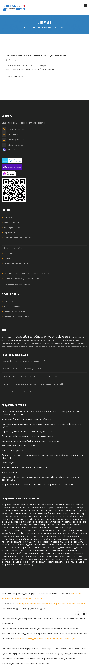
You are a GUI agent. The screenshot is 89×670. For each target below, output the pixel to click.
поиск (82, 343)
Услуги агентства (10, 472)
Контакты (8, 217)
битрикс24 (76, 340)
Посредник (31, 346)
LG (51, 340)
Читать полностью (14, 76)
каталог (27, 343)
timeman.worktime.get (68, 516)
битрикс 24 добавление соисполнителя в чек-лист (44, 527)
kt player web (38, 522)
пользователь (41, 60)
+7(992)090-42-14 (16, 129)
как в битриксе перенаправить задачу (44, 505)
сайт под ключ (22, 346)
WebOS (24, 340)
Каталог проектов (11, 222)
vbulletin (16, 346)
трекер (28, 60)
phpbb (13, 60)
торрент (22, 60)
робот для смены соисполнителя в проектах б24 (40, 553)
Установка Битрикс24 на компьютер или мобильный (27, 419)
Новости (7, 243)
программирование (59, 340)
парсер (66, 337)
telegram (4, 346)
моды (52, 343)
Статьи (7, 258)
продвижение (77, 337)
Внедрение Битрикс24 (12, 450)
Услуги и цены (8, 463)
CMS (69, 346)
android (43, 346)
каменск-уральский (50, 346)
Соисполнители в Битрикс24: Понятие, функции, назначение (30, 441)
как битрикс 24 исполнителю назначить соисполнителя (48, 556)
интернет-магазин (33, 340)
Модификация (38, 346)
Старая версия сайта (13, 248)
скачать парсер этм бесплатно (60, 522)
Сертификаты (9, 233)
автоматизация (10, 346)
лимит (34, 60)
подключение (64, 346)
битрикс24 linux (55, 513)
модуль (42, 340)
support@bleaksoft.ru (17, 140)
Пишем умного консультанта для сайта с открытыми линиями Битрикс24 (32, 384)
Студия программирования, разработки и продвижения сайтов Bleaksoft (50, 604)
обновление (42, 336)
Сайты (65, 343)
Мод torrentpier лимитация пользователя (46, 55)
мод (17, 60)
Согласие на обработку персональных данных (23, 279)
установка (57, 346)
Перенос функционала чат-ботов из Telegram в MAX (24, 361)
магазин (69, 340)
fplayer (73, 343)
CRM (27, 346)
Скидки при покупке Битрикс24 (17, 263)
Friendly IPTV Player (12, 307)
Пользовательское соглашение (17, 284)
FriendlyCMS (9, 301)
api (80, 346)
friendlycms (4, 337)
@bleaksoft (13, 134)
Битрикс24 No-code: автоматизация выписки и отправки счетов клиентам (37, 484)
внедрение (84, 346)
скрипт (32, 343)
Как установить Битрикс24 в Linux (18, 446)
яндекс (42, 343)
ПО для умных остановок (14, 312)
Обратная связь (15, 145)
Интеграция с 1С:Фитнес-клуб (16, 317)
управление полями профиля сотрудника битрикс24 (50, 510)
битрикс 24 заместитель (13, 505)
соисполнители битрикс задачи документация (38, 519)
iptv (69, 343)
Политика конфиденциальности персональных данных (26, 274)
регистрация (20, 343)
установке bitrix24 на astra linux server (39, 516)
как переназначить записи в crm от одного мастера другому (54, 559)
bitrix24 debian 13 (25, 565)
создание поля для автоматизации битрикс (47, 530)
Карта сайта (9, 253)
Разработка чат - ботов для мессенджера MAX (21, 369)
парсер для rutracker (72, 505)
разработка (24, 336)
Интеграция (6, 343)
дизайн (13, 343)
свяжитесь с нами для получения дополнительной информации (45, 639)
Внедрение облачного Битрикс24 (18, 238)
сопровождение (75, 346)
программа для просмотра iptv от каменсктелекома (44, 542)
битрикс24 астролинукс (27, 539)
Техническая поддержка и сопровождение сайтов (26, 467)
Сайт (11, 336)
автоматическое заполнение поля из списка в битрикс (28, 507)
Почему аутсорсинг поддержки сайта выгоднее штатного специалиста (32, 376)
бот (20, 340)
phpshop (9, 340)
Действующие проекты (14, 228)
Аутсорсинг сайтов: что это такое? (16, 392)
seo (3, 340)
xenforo (78, 343)
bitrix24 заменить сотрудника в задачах (38, 533)
